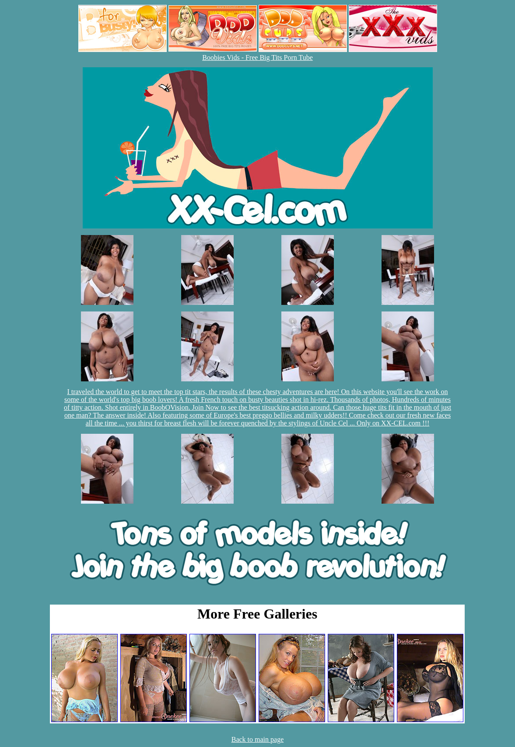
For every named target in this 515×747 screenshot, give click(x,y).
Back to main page (257, 739)
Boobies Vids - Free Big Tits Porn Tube (257, 57)
